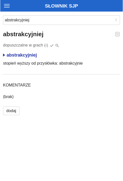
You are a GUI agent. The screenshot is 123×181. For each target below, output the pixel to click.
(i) (46, 45)
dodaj (11, 111)
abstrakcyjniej (20, 55)
